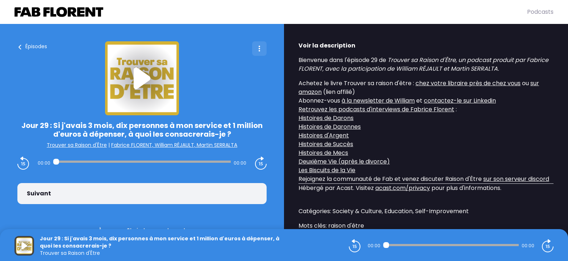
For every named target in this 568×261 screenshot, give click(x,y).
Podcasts (540, 12)
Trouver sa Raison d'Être (77, 145)
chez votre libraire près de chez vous (468, 83)
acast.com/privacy (402, 188)
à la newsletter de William (378, 100)
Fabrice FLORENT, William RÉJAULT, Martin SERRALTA (174, 145)
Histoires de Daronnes (329, 127)
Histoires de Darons (326, 118)
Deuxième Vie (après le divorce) (344, 161)
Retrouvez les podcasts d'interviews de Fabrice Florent (376, 109)
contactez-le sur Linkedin (460, 100)
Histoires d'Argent (323, 135)
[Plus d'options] (259, 48)
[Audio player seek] (142, 161)
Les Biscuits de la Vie (326, 170)
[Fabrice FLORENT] (270, 12)
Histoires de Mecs (323, 153)
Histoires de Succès (325, 144)
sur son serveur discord (516, 179)
